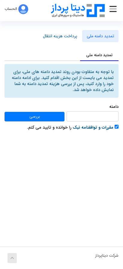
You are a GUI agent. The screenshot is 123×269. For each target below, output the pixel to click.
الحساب (16, 9)
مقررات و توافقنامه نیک (93, 127)
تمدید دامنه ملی (100, 36)
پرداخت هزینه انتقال (60, 36)
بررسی (34, 116)
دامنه (113, 107)
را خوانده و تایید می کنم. (72, 127)
